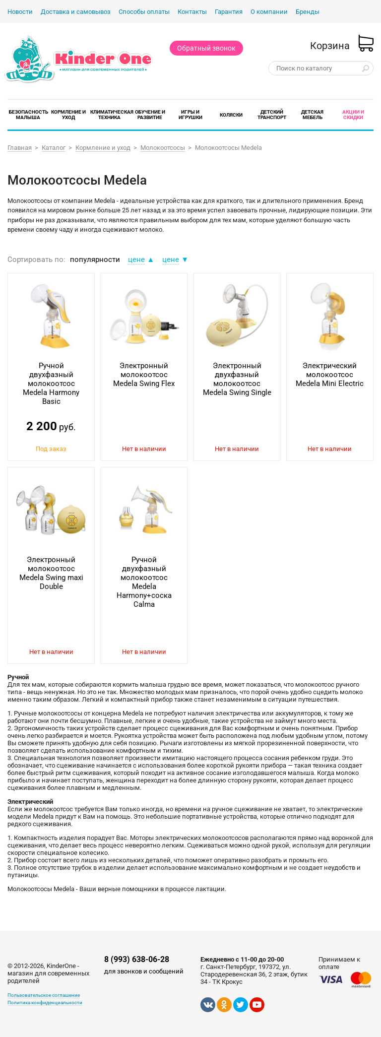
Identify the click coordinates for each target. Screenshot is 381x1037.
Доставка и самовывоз (76, 11)
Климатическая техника (111, 114)
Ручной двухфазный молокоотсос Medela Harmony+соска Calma (144, 582)
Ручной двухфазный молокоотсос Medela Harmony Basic (51, 383)
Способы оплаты (144, 11)
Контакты (192, 11)
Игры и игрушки (190, 114)
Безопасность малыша (28, 114)
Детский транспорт (271, 114)
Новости (20, 11)
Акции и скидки (353, 114)
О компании (269, 11)
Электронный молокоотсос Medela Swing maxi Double (51, 573)
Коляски (231, 115)
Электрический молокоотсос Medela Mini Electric (330, 374)
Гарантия (229, 11)
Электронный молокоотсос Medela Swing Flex (144, 374)
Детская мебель (312, 114)
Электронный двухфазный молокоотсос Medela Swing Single (237, 379)
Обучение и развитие (150, 114)
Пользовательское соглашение (43, 995)
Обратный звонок (206, 48)
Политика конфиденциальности (44, 1002)
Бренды (307, 11)
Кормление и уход (68, 114)
